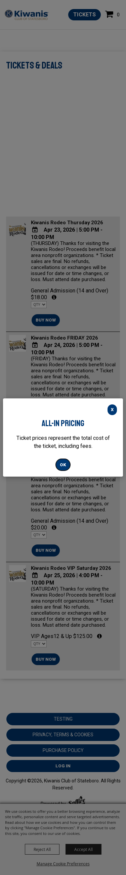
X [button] (112, 409)
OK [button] (63, 464)
